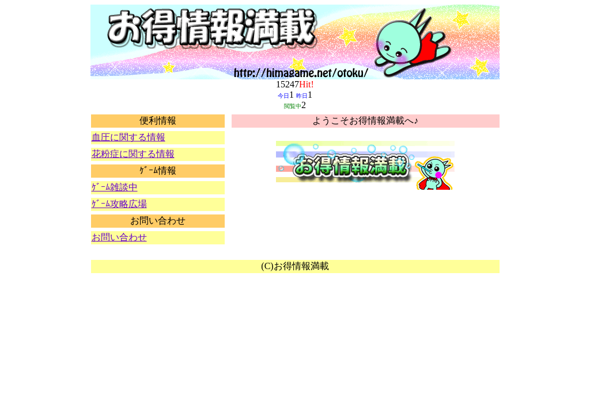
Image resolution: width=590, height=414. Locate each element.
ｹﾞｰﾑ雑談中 (115, 187)
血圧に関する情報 (128, 137)
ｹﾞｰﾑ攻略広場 (119, 204)
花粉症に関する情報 (133, 154)
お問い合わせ (119, 237)
